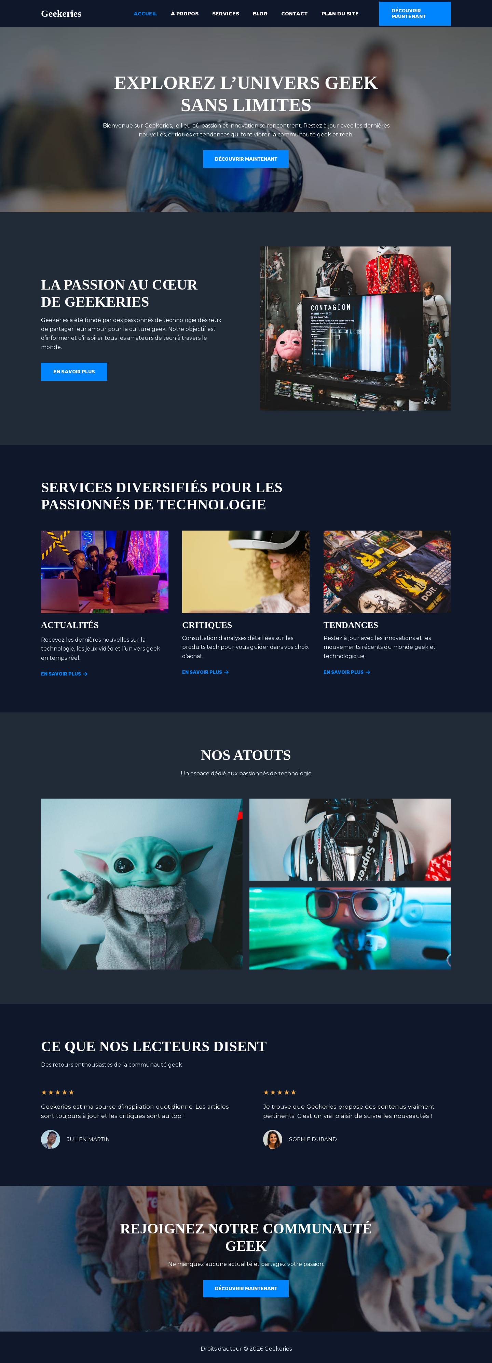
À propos (190, 13)
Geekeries (61, 13)
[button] (410, 14)
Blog (258, 13)
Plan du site (331, 13)
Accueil (154, 13)
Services (227, 13)
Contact (289, 13)
